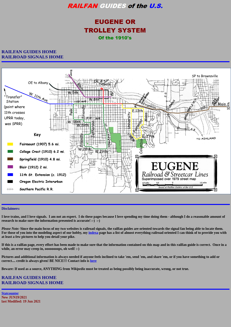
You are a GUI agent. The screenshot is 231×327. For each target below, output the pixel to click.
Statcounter (10, 293)
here (93, 261)
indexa (93, 233)
